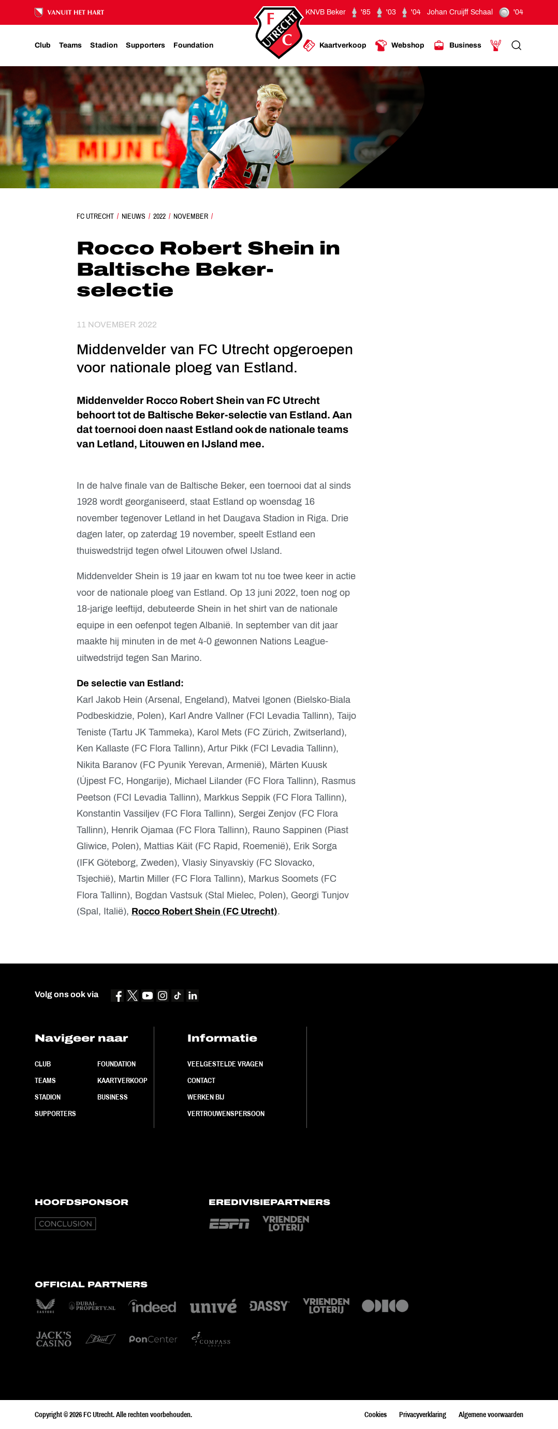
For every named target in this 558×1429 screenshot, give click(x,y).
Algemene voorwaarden (491, 1414)
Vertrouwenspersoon (226, 1113)
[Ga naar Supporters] (145, 45)
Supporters (55, 1113)
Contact (201, 1080)
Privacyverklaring (422, 1414)
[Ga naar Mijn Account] (496, 45)
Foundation (116, 1064)
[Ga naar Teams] (70, 45)
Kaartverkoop (122, 1080)
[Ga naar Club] (43, 45)
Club (43, 1064)
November (190, 216)
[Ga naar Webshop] (399, 45)
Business (112, 1097)
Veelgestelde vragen (225, 1064)
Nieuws (133, 216)
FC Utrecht (95, 216)
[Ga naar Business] (457, 45)
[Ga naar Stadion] (104, 45)
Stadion (48, 1097)
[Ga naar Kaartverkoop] (334, 45)
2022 (159, 216)
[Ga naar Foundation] (193, 45)
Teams (45, 1080)
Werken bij (205, 1097)
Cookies (375, 1414)
